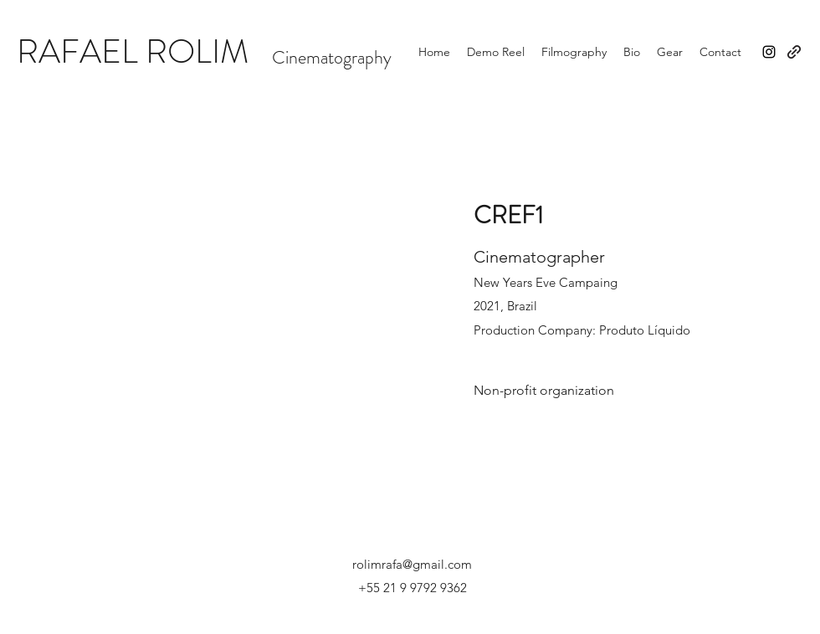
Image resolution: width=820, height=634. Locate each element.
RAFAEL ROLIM (133, 51)
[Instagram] (769, 51)
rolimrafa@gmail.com (412, 564)
